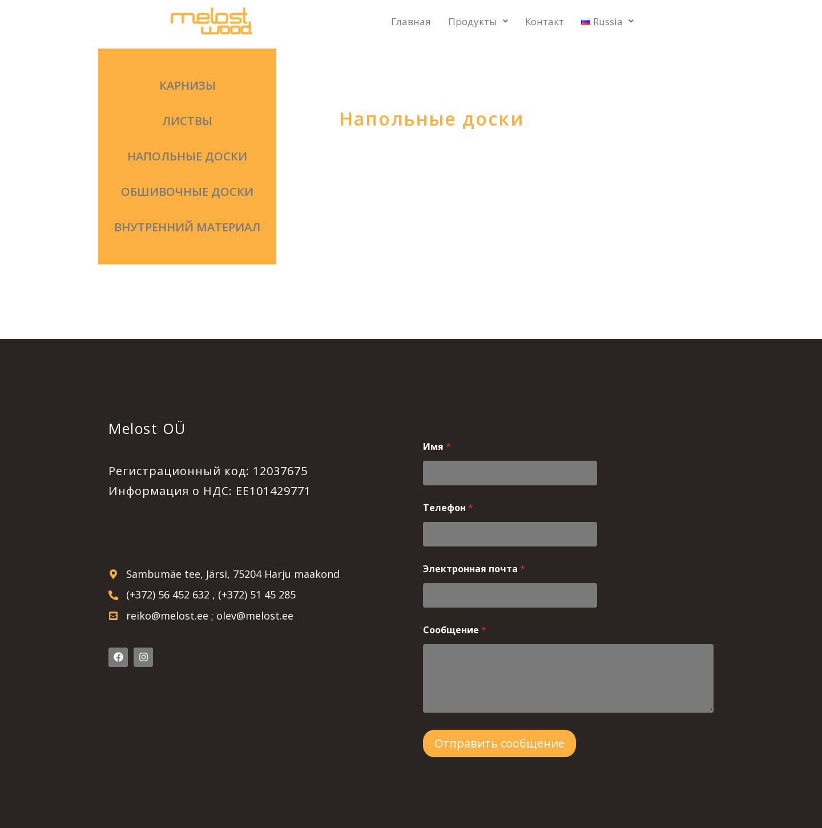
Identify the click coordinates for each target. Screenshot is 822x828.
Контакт (544, 21)
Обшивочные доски (187, 191)
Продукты (478, 21)
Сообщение (454, 630)
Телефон (448, 508)
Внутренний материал (187, 227)
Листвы (187, 120)
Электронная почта (474, 569)
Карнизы (187, 85)
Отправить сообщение (499, 743)
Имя (437, 446)
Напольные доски (187, 156)
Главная (411, 21)
